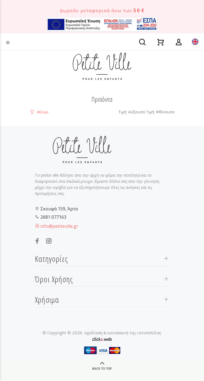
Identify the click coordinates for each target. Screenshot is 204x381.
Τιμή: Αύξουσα (131, 111)
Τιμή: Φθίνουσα (160, 111)
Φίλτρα (42, 111)
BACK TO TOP (102, 369)
